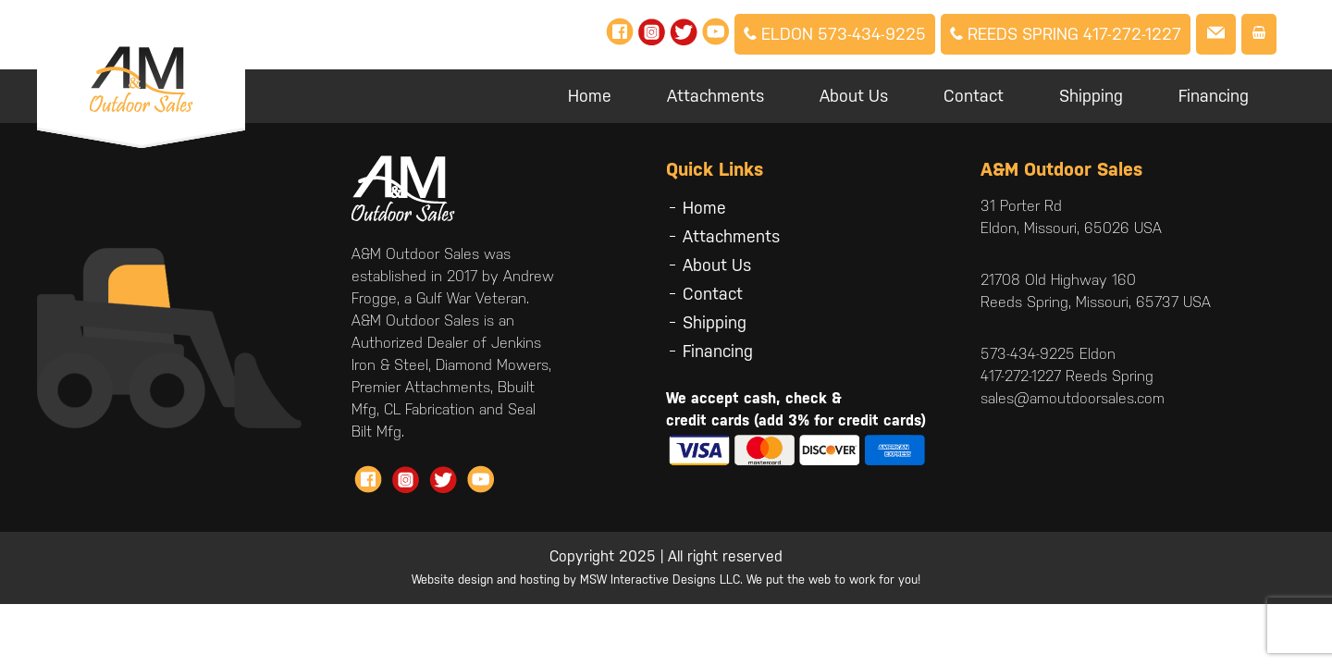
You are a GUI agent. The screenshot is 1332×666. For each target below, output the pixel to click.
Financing (1213, 95)
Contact (974, 95)
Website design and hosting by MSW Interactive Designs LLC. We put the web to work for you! (666, 579)
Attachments (715, 95)
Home (589, 95)
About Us (854, 95)
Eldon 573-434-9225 (835, 33)
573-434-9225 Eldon (1048, 354)
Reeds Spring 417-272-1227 (1065, 33)
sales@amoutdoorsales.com (1072, 398)
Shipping (1091, 95)
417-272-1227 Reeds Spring (1066, 376)
